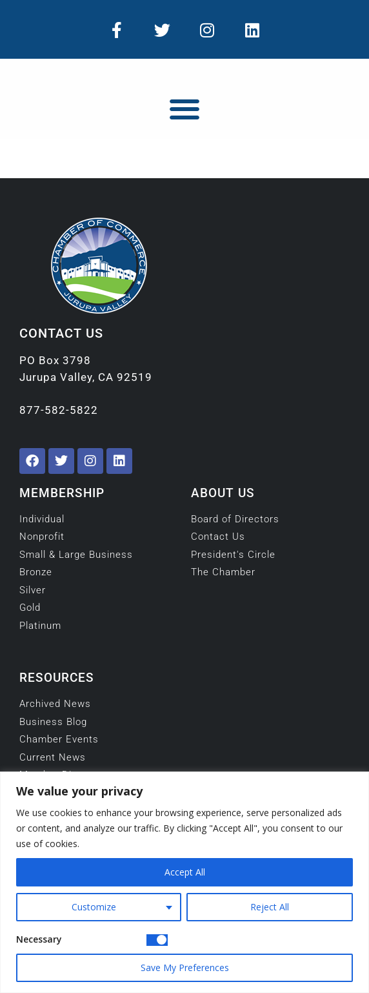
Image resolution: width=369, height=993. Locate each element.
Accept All (185, 872)
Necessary (39, 939)
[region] (184, 882)
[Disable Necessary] (157, 940)
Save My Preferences (185, 967)
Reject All (269, 907)
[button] (185, 109)
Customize (94, 907)
